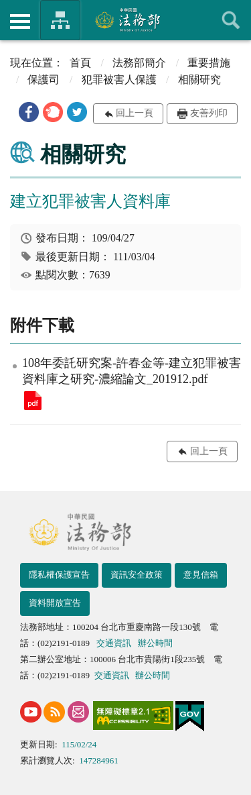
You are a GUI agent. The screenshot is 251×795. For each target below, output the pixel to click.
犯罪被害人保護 (119, 79)
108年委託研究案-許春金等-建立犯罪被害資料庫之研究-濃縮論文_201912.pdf (33, 400)
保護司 (43, 79)
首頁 (80, 62)
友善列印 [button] (209, 113)
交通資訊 (113, 643)
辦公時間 (155, 643)
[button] (29, 112)
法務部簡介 (139, 62)
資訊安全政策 (136, 575)
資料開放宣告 (55, 603)
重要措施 (208, 62)
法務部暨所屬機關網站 (60, 20)
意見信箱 (200, 575)
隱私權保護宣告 (59, 575)
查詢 (231, 20)
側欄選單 (20, 21)
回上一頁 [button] (134, 113)
